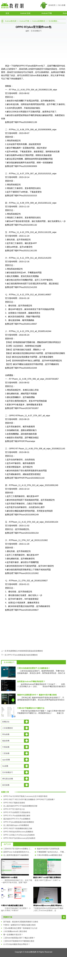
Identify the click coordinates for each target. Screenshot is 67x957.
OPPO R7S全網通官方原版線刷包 (16, 812)
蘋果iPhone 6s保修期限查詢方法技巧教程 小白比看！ (17, 852)
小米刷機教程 (7, 728)
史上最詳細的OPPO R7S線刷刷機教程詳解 (20, 806)
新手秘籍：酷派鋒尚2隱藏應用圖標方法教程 (20, 922)
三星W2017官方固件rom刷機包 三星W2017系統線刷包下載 (17, 849)
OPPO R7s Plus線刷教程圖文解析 (16, 816)
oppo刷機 (6, 760)
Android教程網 (10, 21)
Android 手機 (47, 13)
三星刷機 (5, 753)
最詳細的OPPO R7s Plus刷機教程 (16, 819)
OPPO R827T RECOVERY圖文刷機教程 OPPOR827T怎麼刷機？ (29, 799)
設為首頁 (52, 5)
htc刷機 (5, 766)
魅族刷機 (5, 741)
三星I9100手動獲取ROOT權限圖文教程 (18, 941)
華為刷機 (5, 734)
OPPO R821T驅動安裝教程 (14, 803)
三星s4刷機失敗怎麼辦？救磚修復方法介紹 (20, 928)
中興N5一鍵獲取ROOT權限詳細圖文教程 (19, 925)
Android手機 (24, 21)
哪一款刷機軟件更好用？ (13, 935)
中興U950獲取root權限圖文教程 (49, 855)
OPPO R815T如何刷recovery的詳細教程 (19, 838)
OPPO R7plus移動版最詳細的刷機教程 (22, 655)
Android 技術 (25, 13)
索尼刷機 (5, 785)
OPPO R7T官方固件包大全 (14, 809)
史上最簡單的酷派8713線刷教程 (16, 855)
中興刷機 (5, 747)
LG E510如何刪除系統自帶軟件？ (16, 944)
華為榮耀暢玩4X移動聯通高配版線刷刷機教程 (25, 651)
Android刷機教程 (38, 21)
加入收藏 (61, 5)
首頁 (7, 13)
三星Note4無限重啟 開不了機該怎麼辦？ (19, 938)
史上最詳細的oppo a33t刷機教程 (16, 825)
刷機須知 (5, 722)
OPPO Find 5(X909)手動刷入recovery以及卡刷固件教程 (25, 796)
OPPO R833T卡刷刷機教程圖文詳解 (17, 828)
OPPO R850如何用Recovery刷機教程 (18, 832)
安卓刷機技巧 (53, 21)
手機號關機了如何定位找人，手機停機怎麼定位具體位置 (51, 852)
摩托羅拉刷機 (7, 779)
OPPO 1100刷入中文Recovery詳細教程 (19, 835)
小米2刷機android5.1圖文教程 (15, 931)
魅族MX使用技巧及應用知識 (48, 849)
